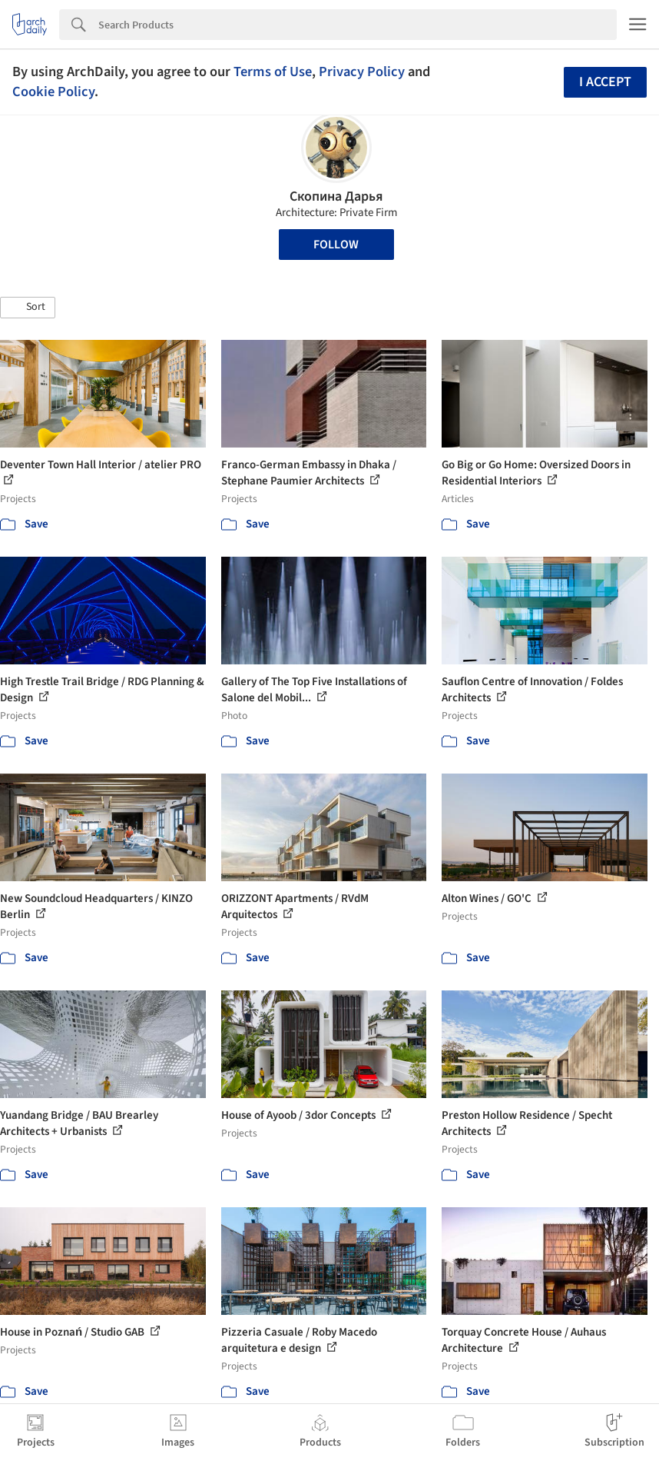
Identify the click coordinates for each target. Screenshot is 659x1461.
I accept (605, 82)
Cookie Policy (53, 92)
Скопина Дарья (336, 196)
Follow (336, 244)
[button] (27, 307)
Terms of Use (272, 72)
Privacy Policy (362, 72)
